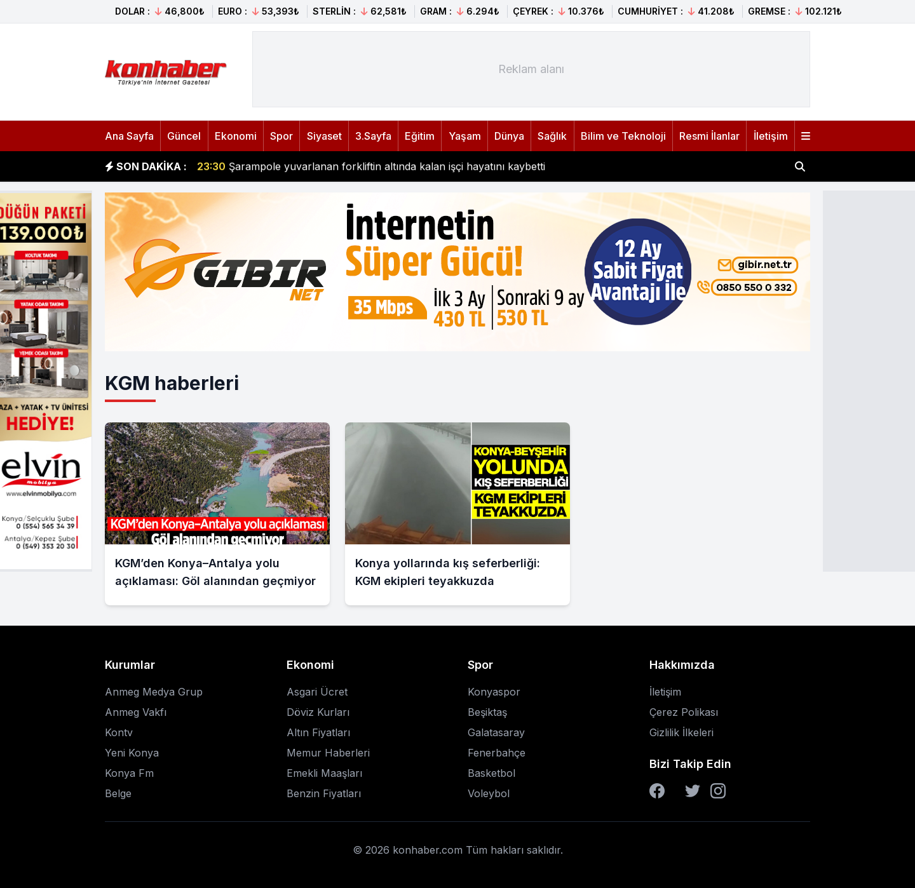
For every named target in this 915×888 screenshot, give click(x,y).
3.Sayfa (373, 136)
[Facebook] (657, 790)
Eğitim (420, 136)
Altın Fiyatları (318, 732)
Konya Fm (129, 773)
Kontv (119, 732)
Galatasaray (496, 732)
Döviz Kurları (318, 712)
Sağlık (552, 136)
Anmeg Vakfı (135, 712)
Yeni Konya (132, 752)
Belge (118, 793)
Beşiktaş (487, 712)
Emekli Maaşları (324, 773)
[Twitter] (692, 790)
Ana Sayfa (129, 136)
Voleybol (489, 793)
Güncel (184, 136)
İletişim (771, 136)
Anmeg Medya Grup (154, 691)
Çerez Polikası (683, 712)
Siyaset (324, 136)
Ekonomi (236, 136)
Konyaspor (494, 691)
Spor (281, 136)
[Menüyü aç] (805, 136)
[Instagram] (718, 790)
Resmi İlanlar (709, 136)
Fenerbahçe (496, 752)
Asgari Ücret (317, 691)
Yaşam (465, 136)
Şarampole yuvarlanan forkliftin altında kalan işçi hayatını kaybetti (371, 166)
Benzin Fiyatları (324, 793)
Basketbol (491, 773)
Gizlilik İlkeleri (681, 732)
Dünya (509, 136)
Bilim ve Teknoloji (623, 136)
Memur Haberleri (328, 752)
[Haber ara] (800, 166)
